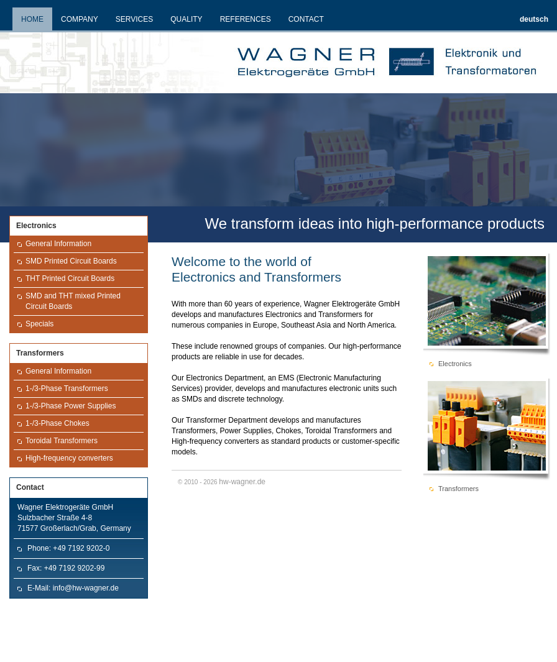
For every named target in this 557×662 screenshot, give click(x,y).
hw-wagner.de (242, 481)
